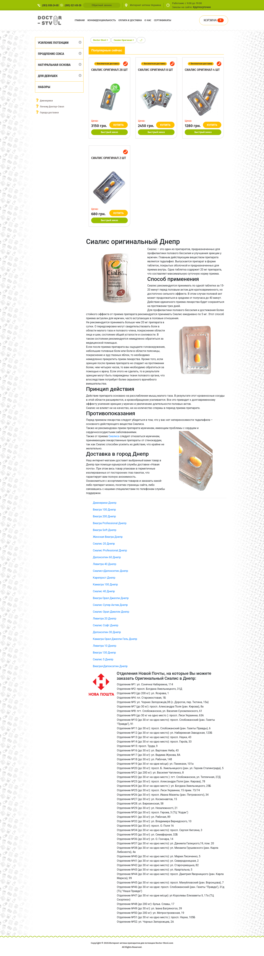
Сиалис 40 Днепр (104, 591)
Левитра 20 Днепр (104, 618)
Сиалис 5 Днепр (103, 659)
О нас (147, 20)
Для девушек (47, 76)
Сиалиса (114, 436)
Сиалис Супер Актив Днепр (110, 605)
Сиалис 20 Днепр (104, 543)
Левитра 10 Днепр (104, 645)
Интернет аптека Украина (145, 5)
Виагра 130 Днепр (104, 652)
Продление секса (51, 54)
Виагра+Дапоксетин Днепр (110, 666)
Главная (80, 20)
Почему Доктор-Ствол (52, 106)
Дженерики (46, 100)
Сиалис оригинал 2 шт (108, 158)
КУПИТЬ (119, 125)
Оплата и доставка (130, 20)
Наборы (44, 87)
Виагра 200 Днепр (104, 516)
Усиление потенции (53, 43)
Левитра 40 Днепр (104, 564)
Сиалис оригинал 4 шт (202, 70)
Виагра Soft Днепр (104, 530)
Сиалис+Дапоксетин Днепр (110, 570)
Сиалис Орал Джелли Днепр (111, 611)
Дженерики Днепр (104, 502)
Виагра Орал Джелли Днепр (111, 598)
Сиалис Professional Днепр (110, 550)
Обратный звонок (102, 5)
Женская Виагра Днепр (108, 536)
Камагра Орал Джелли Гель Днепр (115, 639)
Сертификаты (162, 20)
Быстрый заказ (109, 132)
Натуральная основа (54, 65)
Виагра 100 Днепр (104, 509)
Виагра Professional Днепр (110, 523)
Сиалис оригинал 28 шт (109, 70)
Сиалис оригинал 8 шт (155, 70)
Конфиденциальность (101, 20)
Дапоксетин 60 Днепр (107, 557)
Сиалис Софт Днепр (105, 625)
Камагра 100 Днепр (105, 584)
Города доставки (49, 112)
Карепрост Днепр (104, 577)
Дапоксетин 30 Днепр (107, 632)
